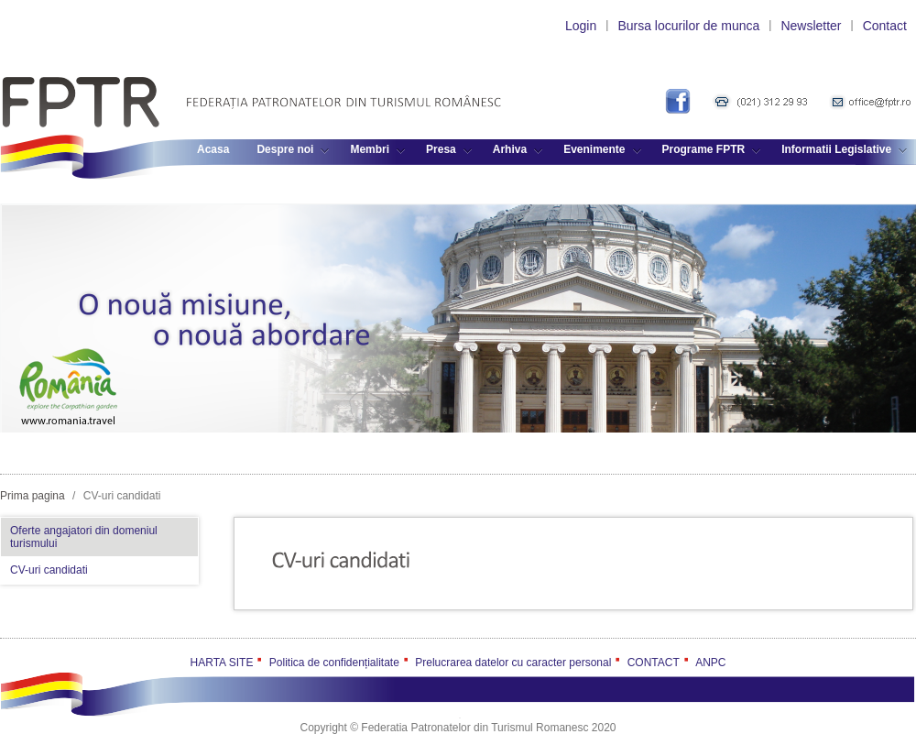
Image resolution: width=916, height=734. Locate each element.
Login (580, 25)
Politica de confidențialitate (334, 662)
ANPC (710, 662)
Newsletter (810, 25)
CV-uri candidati (49, 570)
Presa (449, 149)
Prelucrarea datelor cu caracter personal (513, 662)
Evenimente (601, 149)
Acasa (213, 149)
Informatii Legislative (844, 149)
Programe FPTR (711, 149)
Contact (885, 25)
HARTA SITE (222, 662)
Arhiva (517, 149)
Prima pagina (32, 495)
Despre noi (292, 149)
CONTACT (653, 662)
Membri (377, 149)
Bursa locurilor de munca (688, 25)
